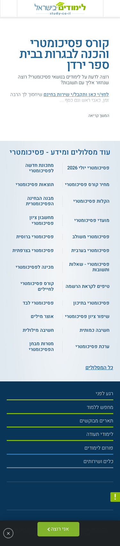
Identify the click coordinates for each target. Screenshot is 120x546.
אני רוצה (60, 529)
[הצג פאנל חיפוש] (8, 8)
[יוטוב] (65, 497)
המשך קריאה (98, 115)
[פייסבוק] (57, 497)
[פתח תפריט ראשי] (111, 8)
